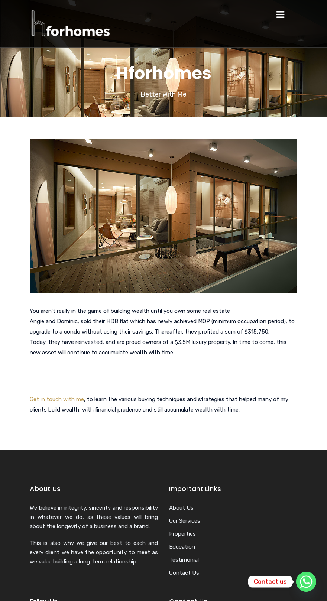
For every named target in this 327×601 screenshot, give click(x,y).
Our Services (184, 520)
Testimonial (184, 559)
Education (182, 546)
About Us (181, 507)
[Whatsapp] (306, 582)
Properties (182, 533)
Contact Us (184, 572)
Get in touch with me (57, 399)
